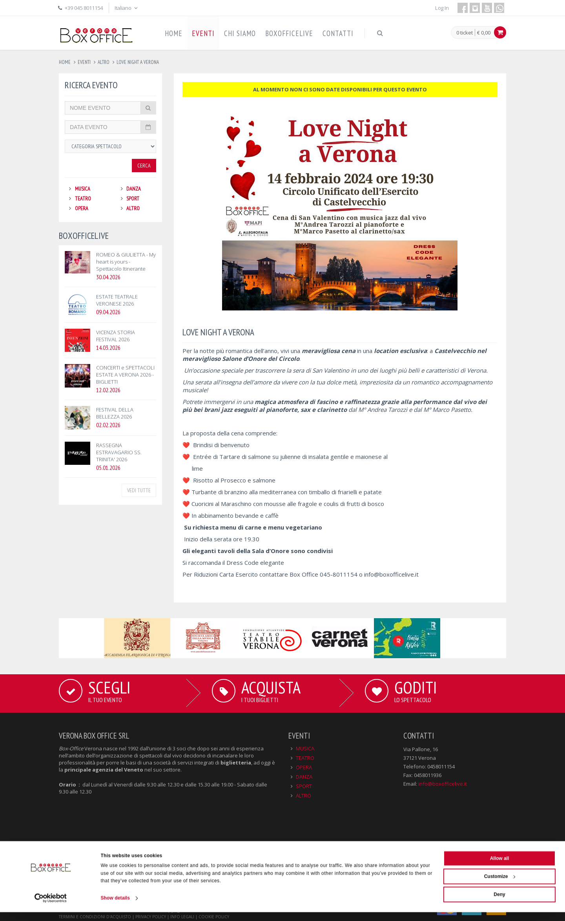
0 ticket (464, 33)
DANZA (133, 188)
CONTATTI (338, 33)
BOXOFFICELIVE (289, 33)
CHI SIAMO (240, 33)
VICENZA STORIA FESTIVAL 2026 (115, 336)
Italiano (127, 7)
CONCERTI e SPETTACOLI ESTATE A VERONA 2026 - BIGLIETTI (125, 374)
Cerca (144, 165)
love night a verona (138, 62)
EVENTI (203, 33)
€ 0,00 (483, 32)
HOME (173, 33)
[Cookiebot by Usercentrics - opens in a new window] (50, 907)
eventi (84, 62)
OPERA (81, 208)
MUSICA (82, 188)
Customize (500, 885)
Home (65, 62)
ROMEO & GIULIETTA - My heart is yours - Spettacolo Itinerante (126, 261)
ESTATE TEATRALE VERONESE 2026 (117, 300)
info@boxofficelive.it (391, 574)
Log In (442, 7)
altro (103, 62)
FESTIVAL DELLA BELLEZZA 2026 (114, 413)
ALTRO (133, 208)
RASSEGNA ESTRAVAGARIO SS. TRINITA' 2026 (119, 452)
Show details (115, 907)
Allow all (499, 867)
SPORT (132, 198)
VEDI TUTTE (139, 490)
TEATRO (83, 198)
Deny (499, 903)
